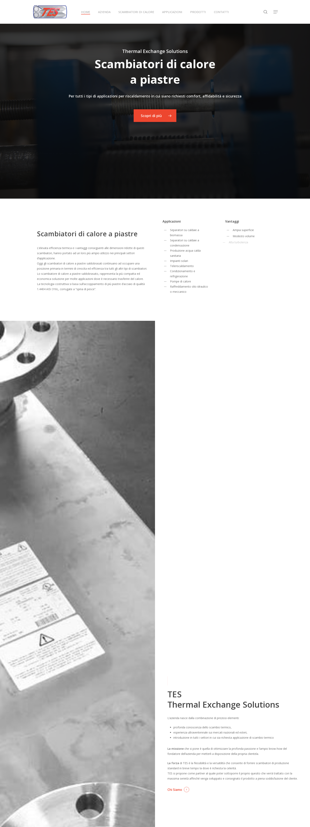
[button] (275, 12)
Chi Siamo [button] (174, 789)
